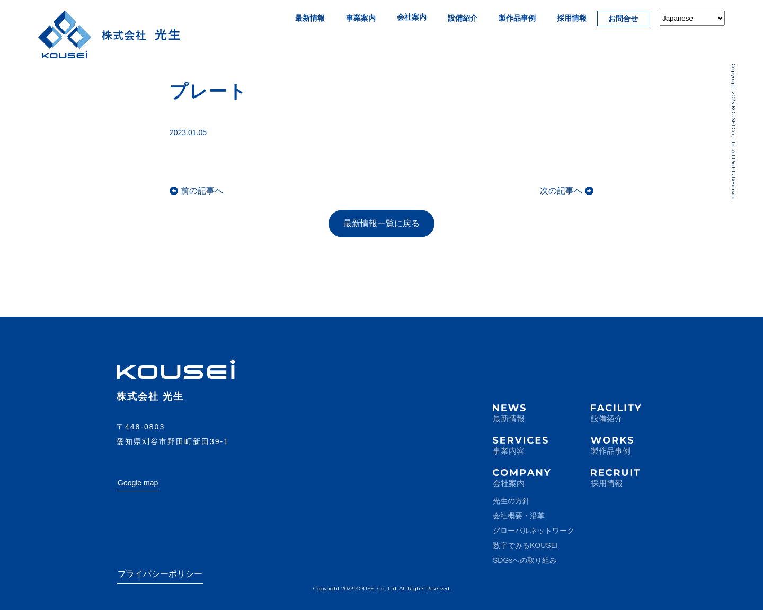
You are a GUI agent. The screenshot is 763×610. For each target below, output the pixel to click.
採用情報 (572, 18)
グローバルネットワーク (533, 530)
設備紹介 (462, 18)
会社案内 (412, 17)
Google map (138, 483)
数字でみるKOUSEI (525, 545)
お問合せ (623, 18)
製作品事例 (517, 18)
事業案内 (361, 18)
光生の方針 (511, 501)
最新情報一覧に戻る (381, 223)
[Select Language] (692, 18)
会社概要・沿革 (519, 515)
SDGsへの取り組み (525, 560)
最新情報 (310, 18)
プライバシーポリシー (160, 573)
